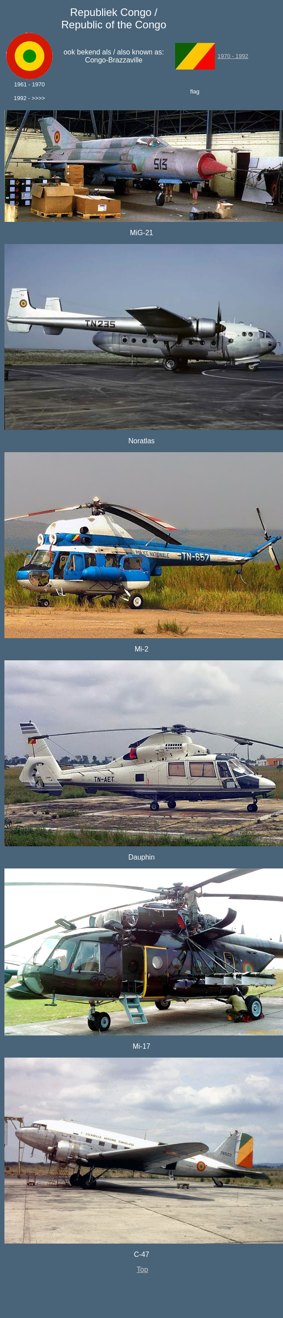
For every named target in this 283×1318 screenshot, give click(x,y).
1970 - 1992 (233, 56)
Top (142, 1269)
